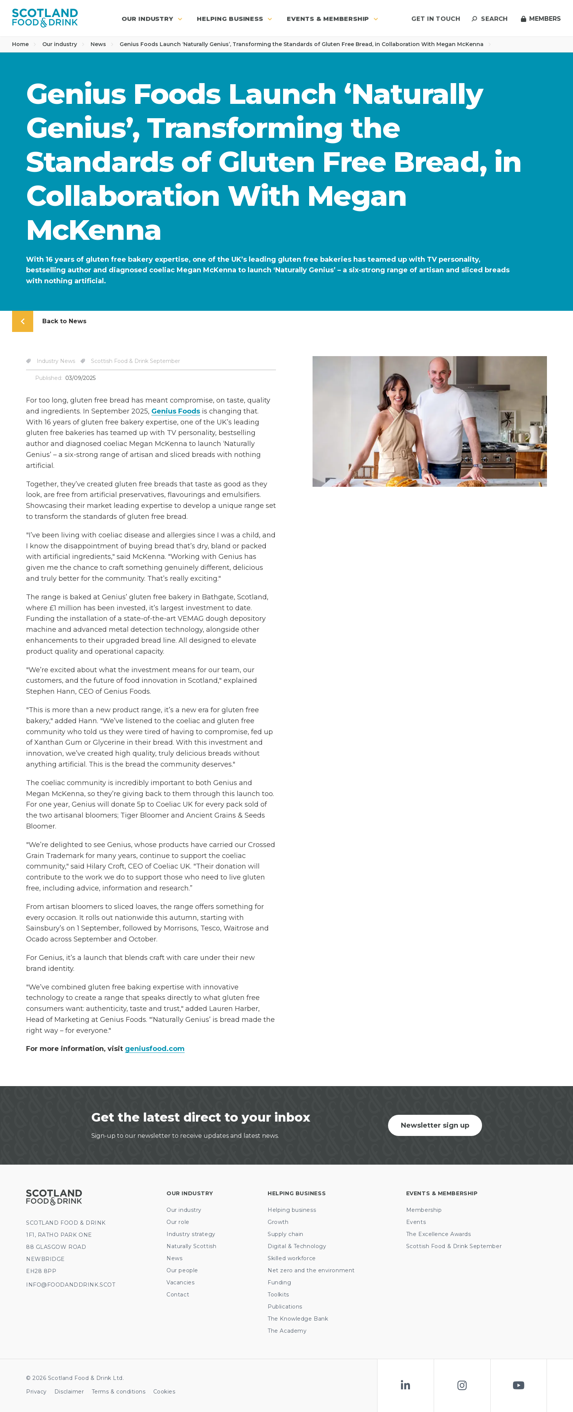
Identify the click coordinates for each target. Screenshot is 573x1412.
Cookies (164, 1391)
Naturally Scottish (191, 1246)
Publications (285, 1306)
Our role (177, 1222)
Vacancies (180, 1282)
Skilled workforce (292, 1258)
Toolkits (278, 1294)
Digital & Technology (297, 1246)
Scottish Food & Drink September (454, 1246)
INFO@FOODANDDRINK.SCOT (70, 1284)
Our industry (63, 44)
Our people (182, 1270)
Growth (278, 1222)
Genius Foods (175, 411)
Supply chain (285, 1234)
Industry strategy (191, 1234)
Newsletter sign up (435, 1125)
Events (416, 1222)
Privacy (36, 1391)
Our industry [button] (152, 18)
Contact (177, 1294)
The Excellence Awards (438, 1234)
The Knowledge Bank (298, 1318)
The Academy (287, 1330)
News (102, 44)
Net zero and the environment (311, 1270)
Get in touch (436, 18)
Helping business (292, 1210)
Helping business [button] (234, 18)
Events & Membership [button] (332, 18)
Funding (279, 1282)
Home (24, 44)
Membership (424, 1210)
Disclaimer (69, 1391)
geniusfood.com (155, 1049)
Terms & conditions (119, 1391)
